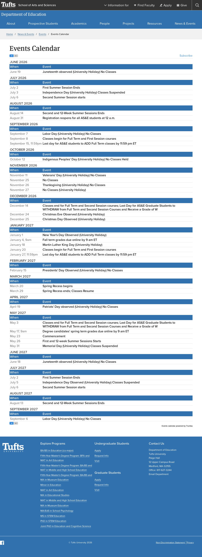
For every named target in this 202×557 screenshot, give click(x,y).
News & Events (26, 34)
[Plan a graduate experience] (97, 490)
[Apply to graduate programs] (98, 479)
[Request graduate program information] (102, 485)
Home (9, 34)
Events (42, 34)
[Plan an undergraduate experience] (97, 461)
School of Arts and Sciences (37, 5)
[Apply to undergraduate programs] (98, 450)
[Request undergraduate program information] (102, 456)
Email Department (159, 474)
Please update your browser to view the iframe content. (101, 240)
